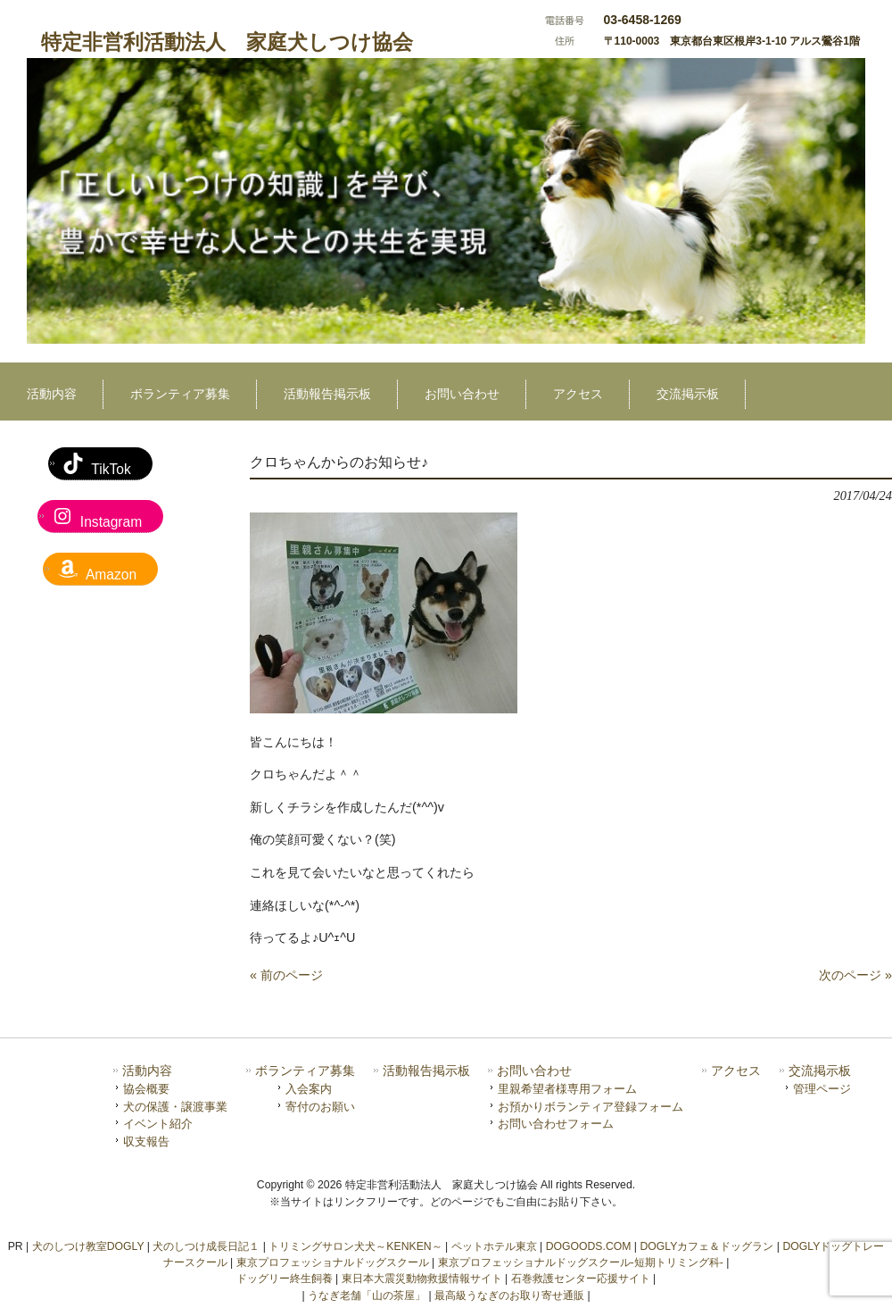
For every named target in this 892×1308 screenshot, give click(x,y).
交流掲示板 (820, 1071)
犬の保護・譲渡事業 (175, 1106)
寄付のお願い (320, 1106)
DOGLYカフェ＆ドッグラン (706, 1246)
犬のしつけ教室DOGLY (88, 1246)
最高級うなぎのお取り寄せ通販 (509, 1295)
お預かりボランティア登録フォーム (590, 1106)
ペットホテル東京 (494, 1246)
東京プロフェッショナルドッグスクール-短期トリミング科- (580, 1262)
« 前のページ (286, 975)
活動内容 (147, 1071)
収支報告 (146, 1141)
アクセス (736, 1071)
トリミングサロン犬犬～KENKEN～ (355, 1246)
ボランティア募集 (305, 1071)
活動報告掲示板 (426, 1071)
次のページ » (855, 975)
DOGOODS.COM (589, 1246)
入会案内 (308, 1089)
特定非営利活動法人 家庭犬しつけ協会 (227, 42)
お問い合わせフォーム (556, 1123)
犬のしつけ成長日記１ (206, 1246)
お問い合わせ (534, 1071)
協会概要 (146, 1089)
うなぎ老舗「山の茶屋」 (366, 1295)
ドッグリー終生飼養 (284, 1278)
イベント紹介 (158, 1123)
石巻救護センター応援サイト (580, 1278)
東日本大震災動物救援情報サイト (422, 1278)
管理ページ (822, 1089)
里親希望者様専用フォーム (567, 1089)
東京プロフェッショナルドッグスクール (332, 1262)
